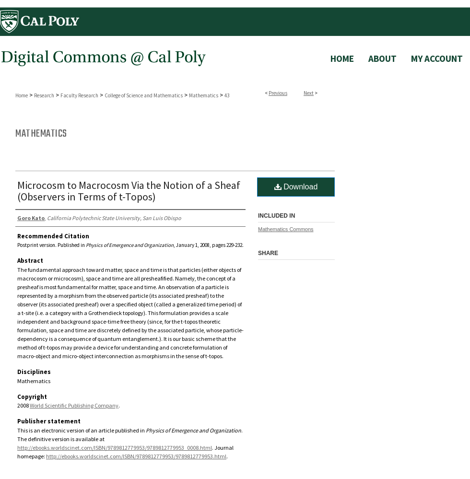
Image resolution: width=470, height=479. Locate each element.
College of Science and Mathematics (144, 95)
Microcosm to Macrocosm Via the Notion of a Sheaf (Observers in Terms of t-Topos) (128, 190)
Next (309, 93)
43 (226, 95)
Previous (278, 93)
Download (296, 187)
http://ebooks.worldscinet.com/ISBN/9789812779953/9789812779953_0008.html (114, 447)
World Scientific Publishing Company (74, 405)
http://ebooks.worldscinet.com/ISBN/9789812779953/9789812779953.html (136, 456)
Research (44, 95)
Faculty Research (79, 95)
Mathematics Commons (286, 229)
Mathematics (203, 95)
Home (21, 95)
